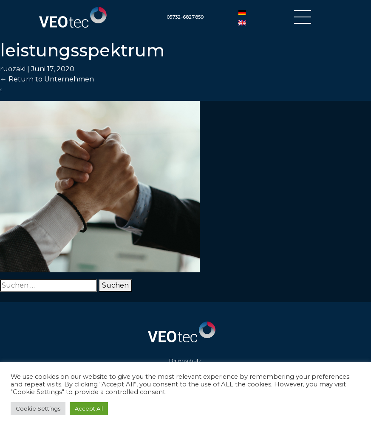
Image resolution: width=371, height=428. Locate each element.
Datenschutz (185, 360)
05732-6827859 (185, 17)
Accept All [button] (89, 408)
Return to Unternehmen (47, 79)
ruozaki (12, 69)
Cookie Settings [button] (38, 408)
